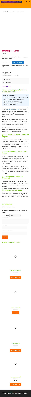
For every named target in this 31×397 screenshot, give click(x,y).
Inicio (3, 11)
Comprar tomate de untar (10, 104)
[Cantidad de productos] (6, 62)
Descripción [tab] (6, 79)
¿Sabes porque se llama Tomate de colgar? (14, 99)
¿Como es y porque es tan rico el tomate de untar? (16, 97)
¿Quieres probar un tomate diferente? (13, 102)
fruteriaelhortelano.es (13, 109)
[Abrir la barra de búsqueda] (29, 2)
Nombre (4, 225)
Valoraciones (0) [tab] (7, 82)
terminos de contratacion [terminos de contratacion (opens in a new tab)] (21, 393)
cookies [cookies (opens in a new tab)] (26, 392)
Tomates (13, 11)
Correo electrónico (7, 231)
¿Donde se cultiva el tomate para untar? (13, 101)
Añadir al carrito (17, 62)
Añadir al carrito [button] (15, 277)
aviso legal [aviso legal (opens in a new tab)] (21, 392)
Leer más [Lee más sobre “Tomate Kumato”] (15, 313)
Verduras (7, 11)
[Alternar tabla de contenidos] (26, 96)
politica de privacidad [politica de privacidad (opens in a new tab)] (9, 393)
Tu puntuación (5, 215)
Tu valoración (6, 218)
